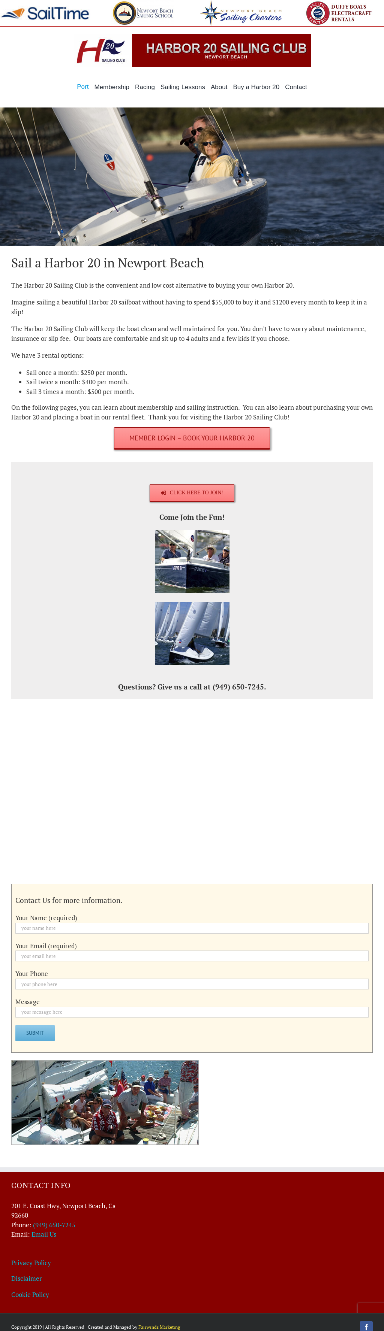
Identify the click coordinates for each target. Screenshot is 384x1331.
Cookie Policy (30, 1294)
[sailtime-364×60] (45, 8)
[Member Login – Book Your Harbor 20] (192, 438)
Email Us (44, 1234)
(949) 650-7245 (54, 1225)
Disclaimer (26, 1278)
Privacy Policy (31, 1262)
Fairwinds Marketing (159, 1327)
